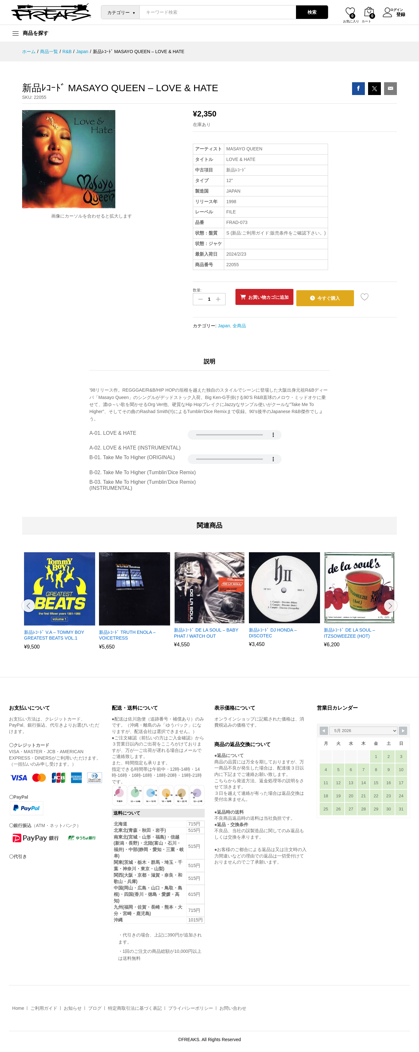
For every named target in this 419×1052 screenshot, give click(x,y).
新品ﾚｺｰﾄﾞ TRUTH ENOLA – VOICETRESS (127, 633)
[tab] (209, 362)
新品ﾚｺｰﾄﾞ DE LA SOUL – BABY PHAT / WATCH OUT (206, 631)
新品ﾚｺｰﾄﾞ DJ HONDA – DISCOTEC (273, 631)
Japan (224, 323)
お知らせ (73, 1006)
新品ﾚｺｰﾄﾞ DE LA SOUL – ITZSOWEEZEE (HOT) (349, 631)
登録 (396, 13)
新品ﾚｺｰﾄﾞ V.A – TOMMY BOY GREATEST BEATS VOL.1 (54, 633)
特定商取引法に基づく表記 (135, 1006)
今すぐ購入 (337, 296)
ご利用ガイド (43, 1006)
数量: (197, 290)
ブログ (95, 1006)
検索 (308, 12)
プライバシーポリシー (190, 1006)
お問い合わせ (232, 1006)
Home (18, 1006)
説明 (209, 359)
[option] (59, 602)
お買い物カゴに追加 (271, 297)
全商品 (239, 323)
